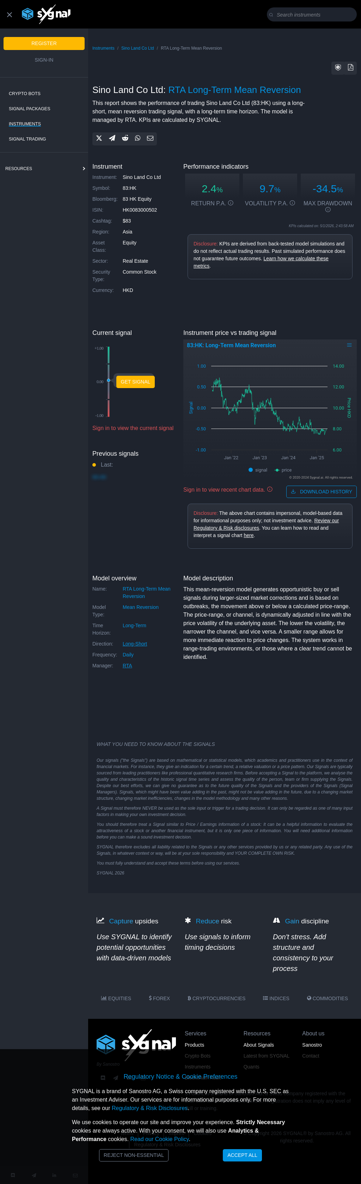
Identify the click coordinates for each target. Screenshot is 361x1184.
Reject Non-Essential (134, 1155)
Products (194, 1045)
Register (44, 43)
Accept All (242, 1155)
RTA (127, 665)
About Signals (259, 1045)
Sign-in (44, 60)
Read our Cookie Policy (159, 1139)
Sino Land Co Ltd (137, 48)
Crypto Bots (25, 93)
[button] (338, 68)
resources (18, 168)
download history (321, 491)
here (248, 535)
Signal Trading (27, 139)
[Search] (313, 14)
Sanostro (312, 1045)
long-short (135, 644)
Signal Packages (29, 108)
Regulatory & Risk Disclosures (150, 1108)
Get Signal (136, 382)
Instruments (25, 123)
